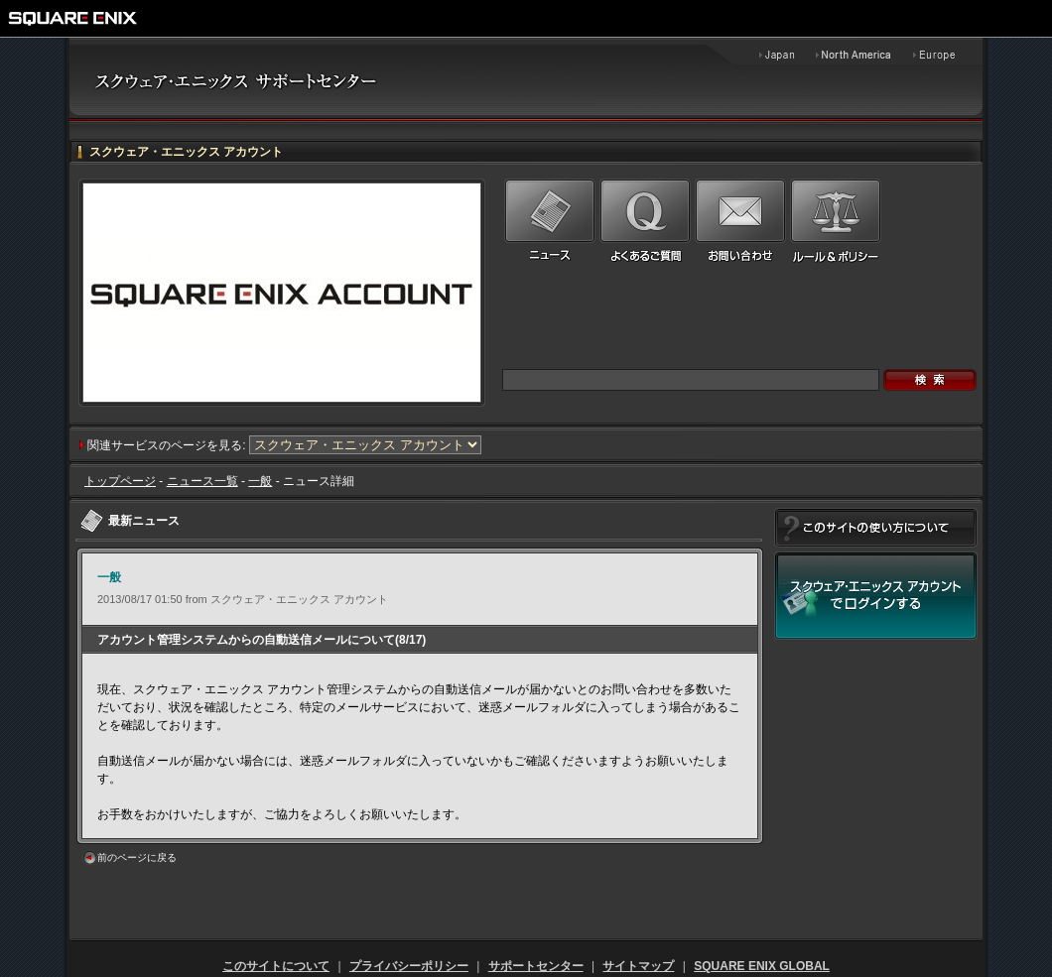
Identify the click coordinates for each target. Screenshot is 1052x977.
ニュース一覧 (202, 481)
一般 (260, 481)
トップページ (120, 481)
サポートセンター (536, 966)
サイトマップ (638, 966)
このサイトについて (275, 966)
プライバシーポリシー (408, 966)
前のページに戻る (137, 857)
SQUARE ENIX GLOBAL (762, 966)
